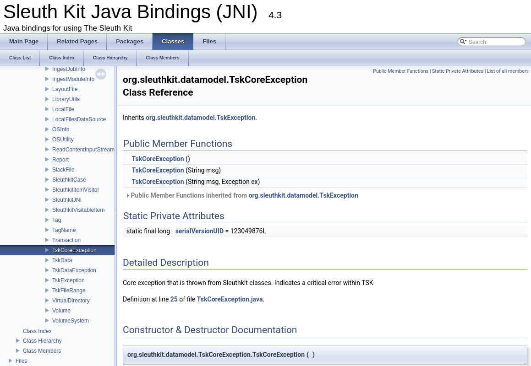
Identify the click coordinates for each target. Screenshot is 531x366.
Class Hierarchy (42, 341)
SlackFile (63, 170)
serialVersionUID (199, 231)
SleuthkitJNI (67, 200)
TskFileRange (69, 290)
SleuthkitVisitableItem (78, 210)
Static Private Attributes (457, 71)
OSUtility (63, 139)
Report (60, 159)
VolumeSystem (70, 321)
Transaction (66, 240)
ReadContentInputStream (83, 149)
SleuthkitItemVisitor (75, 190)
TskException (68, 280)
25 (174, 299)
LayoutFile (64, 89)
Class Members (42, 351)
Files (21, 361)
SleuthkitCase (69, 180)
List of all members (508, 71)
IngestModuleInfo (73, 79)
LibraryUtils (66, 99)
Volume (61, 310)
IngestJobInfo (68, 69)
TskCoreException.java (230, 299)
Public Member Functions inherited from (241, 195)
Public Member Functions (400, 71)
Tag (56, 220)
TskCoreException (74, 250)
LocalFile (63, 109)
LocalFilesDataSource (79, 119)
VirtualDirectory (71, 300)
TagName (64, 230)
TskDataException (74, 270)
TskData (62, 260)
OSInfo (60, 129)
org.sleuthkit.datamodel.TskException (200, 117)
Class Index (37, 331)
